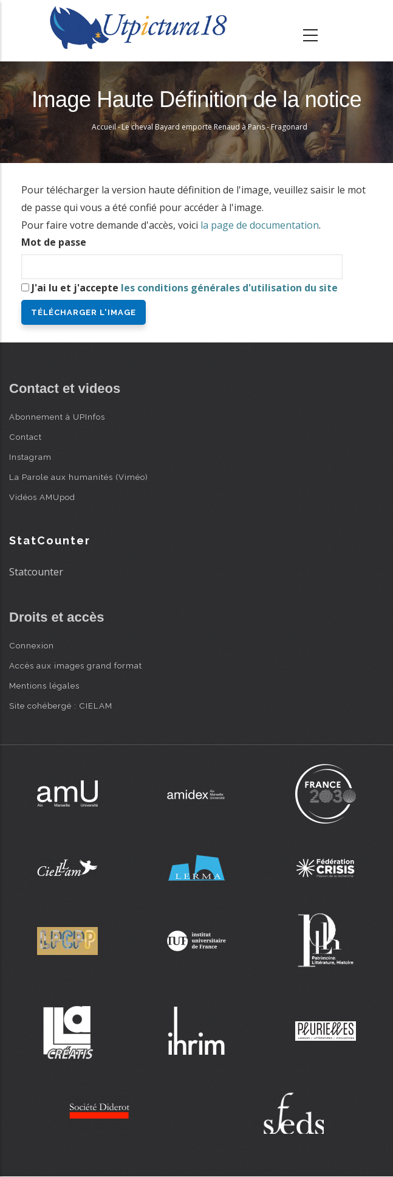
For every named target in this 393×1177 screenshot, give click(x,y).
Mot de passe (53, 242)
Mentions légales (44, 685)
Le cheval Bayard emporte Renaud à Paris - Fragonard (214, 127)
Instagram (30, 457)
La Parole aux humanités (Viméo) (78, 477)
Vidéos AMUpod (42, 497)
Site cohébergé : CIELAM (60, 705)
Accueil (104, 127)
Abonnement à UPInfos (57, 417)
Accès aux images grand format (75, 665)
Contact (25, 437)
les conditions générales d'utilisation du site (229, 287)
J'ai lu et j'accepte (185, 287)
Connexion (31, 645)
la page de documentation (259, 225)
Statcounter (36, 571)
